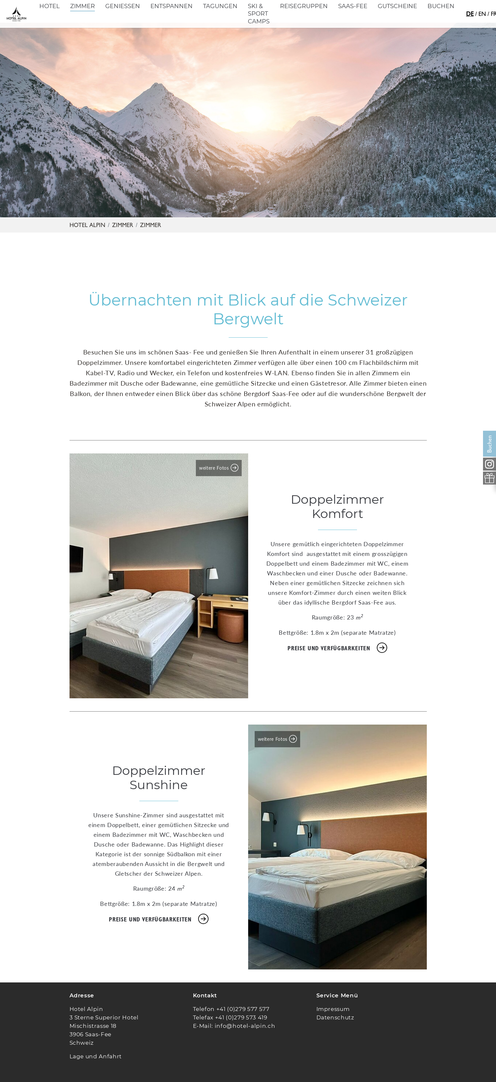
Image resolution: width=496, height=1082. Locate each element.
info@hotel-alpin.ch (245, 1026)
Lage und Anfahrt (96, 1056)
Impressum (333, 1009)
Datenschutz (335, 1017)
